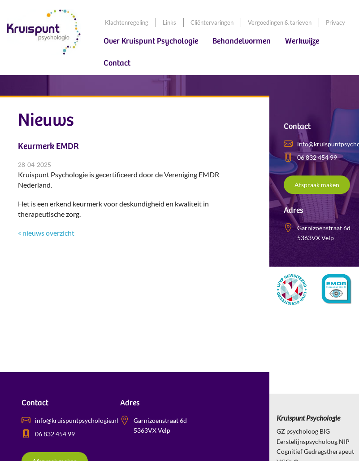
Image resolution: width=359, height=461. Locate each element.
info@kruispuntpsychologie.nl (76, 420)
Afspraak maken (316, 185)
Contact (117, 63)
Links (169, 22)
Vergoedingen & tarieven (279, 22)
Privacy (335, 22)
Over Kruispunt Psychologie (151, 41)
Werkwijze (302, 41)
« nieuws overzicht (46, 232)
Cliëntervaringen (212, 22)
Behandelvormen (241, 41)
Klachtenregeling (126, 22)
